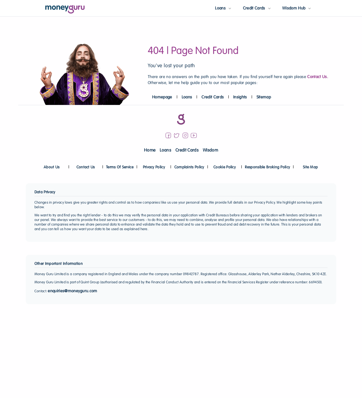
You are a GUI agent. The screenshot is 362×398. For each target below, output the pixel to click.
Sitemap (264, 97)
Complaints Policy (189, 167)
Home (149, 150)
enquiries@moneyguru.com (72, 291)
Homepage (162, 97)
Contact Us (85, 167)
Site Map (310, 167)
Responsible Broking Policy (267, 167)
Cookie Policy (224, 167)
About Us (51, 167)
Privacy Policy (154, 167)
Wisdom (210, 150)
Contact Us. (317, 77)
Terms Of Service (119, 167)
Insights (240, 97)
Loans (187, 97)
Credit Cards (212, 97)
